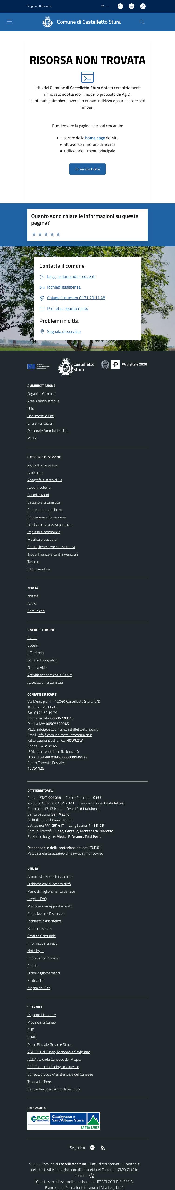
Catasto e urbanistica (43, 502)
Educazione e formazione (46, 517)
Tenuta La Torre (39, 1081)
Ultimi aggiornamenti (43, 973)
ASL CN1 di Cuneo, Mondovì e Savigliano (58, 1052)
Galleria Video (37, 667)
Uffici (31, 408)
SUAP (31, 1037)
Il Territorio (35, 652)
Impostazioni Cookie (42, 958)
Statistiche (35, 980)
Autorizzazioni (38, 494)
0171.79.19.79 (45, 712)
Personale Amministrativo (47, 430)
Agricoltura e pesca (42, 465)
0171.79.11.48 (44, 707)
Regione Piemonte (41, 1015)
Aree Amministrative (43, 401)
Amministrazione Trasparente (50, 876)
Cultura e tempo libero (44, 509)
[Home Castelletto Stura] (79, 22)
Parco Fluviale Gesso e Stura (49, 1044)
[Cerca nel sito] (142, 21)
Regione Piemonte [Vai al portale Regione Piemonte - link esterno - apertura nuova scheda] (39, 6)
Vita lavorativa (38, 569)
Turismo (33, 561)
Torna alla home (87, 169)
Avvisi (32, 603)
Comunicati (36, 611)
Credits (32, 965)
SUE (30, 1029)
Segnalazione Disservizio (46, 913)
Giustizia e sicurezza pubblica (49, 524)
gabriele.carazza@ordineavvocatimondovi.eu (69, 853)
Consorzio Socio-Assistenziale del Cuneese (60, 1074)
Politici (32, 438)
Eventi (32, 638)
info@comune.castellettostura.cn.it (65, 735)
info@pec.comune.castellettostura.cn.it (67, 729)
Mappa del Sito (38, 988)
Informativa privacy (42, 943)
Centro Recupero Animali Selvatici (53, 1089)
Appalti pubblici (39, 487)
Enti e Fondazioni (40, 423)
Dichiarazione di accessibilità (49, 884)
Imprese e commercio (43, 532)
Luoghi (32, 645)
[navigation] (9, 21)
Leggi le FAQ (37, 898)
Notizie (32, 596)
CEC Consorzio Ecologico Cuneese (53, 1067)
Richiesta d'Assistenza (44, 921)
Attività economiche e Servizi (49, 675)
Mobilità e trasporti (42, 539)
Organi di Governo (41, 393)
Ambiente (35, 472)
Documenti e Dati (40, 416)
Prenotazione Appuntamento (49, 906)
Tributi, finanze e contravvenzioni (52, 554)
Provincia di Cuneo (41, 1022)
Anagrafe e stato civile (44, 480)
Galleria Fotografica (42, 660)
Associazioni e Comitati (45, 682)
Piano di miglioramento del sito (51, 891)
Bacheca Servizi (39, 928)
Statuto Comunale (41, 936)
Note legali (35, 950)
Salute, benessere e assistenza (51, 546)
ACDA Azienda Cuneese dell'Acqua (54, 1059)
